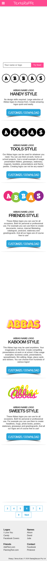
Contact (31, 544)
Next (27, 515)
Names (30, 529)
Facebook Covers (11, 538)
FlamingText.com (11, 550)
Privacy (11, 558)
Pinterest (31, 550)
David (29, 535)
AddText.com (9, 547)
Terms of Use (18, 558)
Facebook (31, 547)
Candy (6, 535)
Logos (7, 529)
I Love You (8, 532)
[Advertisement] (23, 34)
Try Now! (37, 65)
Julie (29, 538)
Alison (30, 532)
